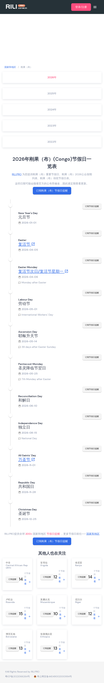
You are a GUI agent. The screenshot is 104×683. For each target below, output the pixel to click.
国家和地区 (10, 67)
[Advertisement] (52, 39)
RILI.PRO (17, 174)
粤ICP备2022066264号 (17, 676)
